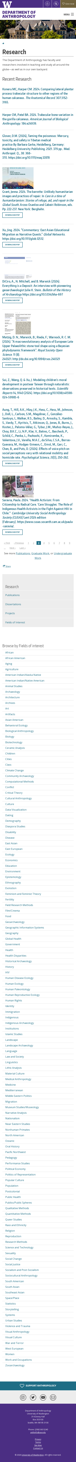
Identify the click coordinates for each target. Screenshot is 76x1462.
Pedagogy (11, 1157)
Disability (10, 832)
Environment (12, 871)
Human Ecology (14, 983)
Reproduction (13, 1236)
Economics (11, 860)
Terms (38, 1442)
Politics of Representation (20, 1174)
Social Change (13, 1258)
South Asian (12, 1287)
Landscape (11, 1040)
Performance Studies (17, 1163)
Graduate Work (40, 553)
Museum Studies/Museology (22, 1107)
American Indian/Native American (24, 680)
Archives (10, 703)
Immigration (12, 1012)
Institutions (12, 1028)
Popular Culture (14, 1180)
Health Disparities (15, 955)
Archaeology (12, 691)
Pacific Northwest (15, 1152)
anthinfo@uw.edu (38, 1432)
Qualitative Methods (17, 1208)
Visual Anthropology (17, 1331)
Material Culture (15, 1073)
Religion (10, 1230)
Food (8, 916)
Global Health (13, 938)
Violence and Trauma (17, 1326)
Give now (68, 3)
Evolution (10, 888)
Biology (9, 736)
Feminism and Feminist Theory (23, 894)
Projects (10, 613)
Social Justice (12, 1264)
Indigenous (12, 1017)
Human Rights (13, 1000)
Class (8, 764)
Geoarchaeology (15, 922)
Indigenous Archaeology (19, 1023)
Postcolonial (12, 1191)
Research (12, 586)
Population (11, 1185)
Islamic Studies (13, 1034)
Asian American (14, 720)
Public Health (13, 1197)
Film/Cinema (12, 910)
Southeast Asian (14, 1292)
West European (14, 1348)
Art (7, 708)
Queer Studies (13, 1219)
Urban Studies (13, 1320)
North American (14, 1135)
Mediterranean (14, 1090)
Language (11, 1051)
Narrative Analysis (16, 1112)
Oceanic (9, 1141)
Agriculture (11, 669)
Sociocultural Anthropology (21, 1275)
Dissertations (13, 604)
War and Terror (14, 1343)
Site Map (38, 1445)
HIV (7, 972)
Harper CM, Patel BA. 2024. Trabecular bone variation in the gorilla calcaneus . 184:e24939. (37, 119)
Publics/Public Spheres (18, 1202)
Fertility (9, 899)
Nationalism (12, 1118)
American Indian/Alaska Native (23, 675)
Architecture (12, 697)
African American (15, 658)
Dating (9, 815)
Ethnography (13, 882)
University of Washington (33, 1455)
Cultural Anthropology (18, 798)
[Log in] (47, 4)
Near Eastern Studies (17, 1124)
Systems (10, 1315)
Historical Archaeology (18, 961)
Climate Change (14, 770)
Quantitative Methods (18, 1213)
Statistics (10, 1303)
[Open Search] (56, 4)
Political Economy (15, 1169)
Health (9, 950)
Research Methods (16, 1242)
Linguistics (11, 1062)
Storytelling (12, 1309)
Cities (8, 759)
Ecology (9, 854)
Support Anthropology (38, 1386)
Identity (9, 1006)
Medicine (10, 1084)
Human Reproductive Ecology (22, 995)
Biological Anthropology (19, 731)
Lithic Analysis (13, 1068)
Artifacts (10, 714)
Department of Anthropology (19, 14)
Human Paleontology (17, 989)
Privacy (38, 1439)
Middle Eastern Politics (18, 1096)
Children (10, 753)
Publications (23, 553)
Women (9, 1354)
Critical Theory (13, 792)
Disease (10, 837)
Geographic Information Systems (24, 927)
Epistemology (13, 877)
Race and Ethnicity (15, 1225)
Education (11, 866)
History (9, 967)
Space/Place (12, 1298)
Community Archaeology (19, 776)
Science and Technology (19, 1247)
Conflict (9, 787)
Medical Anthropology (18, 1079)
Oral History (12, 1146)
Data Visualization (16, 809)
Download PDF (12, 215)
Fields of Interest (15, 622)
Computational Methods (19, 781)
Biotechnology (13, 742)
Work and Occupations (18, 1359)
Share (7, 566)
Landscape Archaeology (19, 1045)
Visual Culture (13, 1337)
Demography (13, 821)
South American (14, 1281)
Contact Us (38, 1448)
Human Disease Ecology (19, 978)
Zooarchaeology (15, 1365)
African (9, 652)
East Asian (11, 843)
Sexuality (10, 1253)
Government (12, 944)
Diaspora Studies (15, 826)
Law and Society (14, 1056)
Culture (9, 804)
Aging (8, 663)
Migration (11, 1101)
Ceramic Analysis (15, 748)
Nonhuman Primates (17, 1129)
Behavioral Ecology (16, 725)
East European (13, 849)
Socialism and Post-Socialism (22, 1270)
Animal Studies (13, 686)
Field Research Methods (19, 905)
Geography (11, 933)
